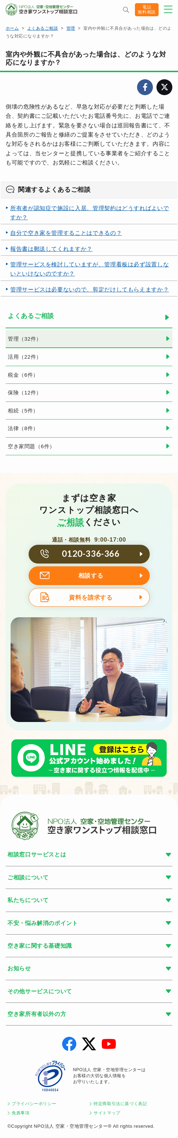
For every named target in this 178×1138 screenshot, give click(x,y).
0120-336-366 (90, 553)
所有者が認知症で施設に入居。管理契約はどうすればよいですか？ (89, 212)
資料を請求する (90, 597)
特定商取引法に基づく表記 (120, 1103)
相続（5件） (23, 411)
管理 (70, 28)
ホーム (12, 28)
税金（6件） (23, 375)
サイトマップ (107, 1112)
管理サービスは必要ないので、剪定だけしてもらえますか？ (89, 290)
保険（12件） (25, 392)
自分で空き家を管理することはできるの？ (66, 233)
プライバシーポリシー (34, 1103)
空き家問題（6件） (31, 446)
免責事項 (21, 1112)
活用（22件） (25, 357)
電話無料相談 (147, 10)
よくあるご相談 (42, 28)
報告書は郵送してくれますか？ (51, 249)
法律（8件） (23, 428)
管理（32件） (25, 339)
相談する (90, 575)
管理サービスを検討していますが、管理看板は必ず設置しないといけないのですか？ (89, 269)
